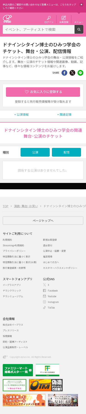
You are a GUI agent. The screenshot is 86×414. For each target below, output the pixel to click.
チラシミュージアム (13, 296)
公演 (35, 152)
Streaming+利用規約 (13, 245)
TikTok (51, 307)
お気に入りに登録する (46, 91)
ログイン (49, 21)
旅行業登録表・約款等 (14, 267)
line (80, 73)
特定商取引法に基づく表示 (16, 256)
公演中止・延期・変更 (54, 250)
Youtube (52, 296)
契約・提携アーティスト (15, 341)
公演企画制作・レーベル (15, 347)
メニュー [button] (78, 21)
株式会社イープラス (13, 324)
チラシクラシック (12, 290)
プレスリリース (11, 330)
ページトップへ (43, 220)
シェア (64, 73)
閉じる (81, 4)
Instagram (53, 302)
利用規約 (7, 239)
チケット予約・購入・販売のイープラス (7, 19)
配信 (67, 152)
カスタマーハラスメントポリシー (60, 267)
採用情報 (7, 336)
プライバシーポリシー (14, 250)
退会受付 (47, 245)
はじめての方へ (51, 262)
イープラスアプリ (12, 285)
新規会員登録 (50, 239)
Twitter (72, 73)
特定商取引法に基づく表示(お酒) (20, 262)
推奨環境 (47, 256)
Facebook (53, 290)
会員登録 (63, 21)
